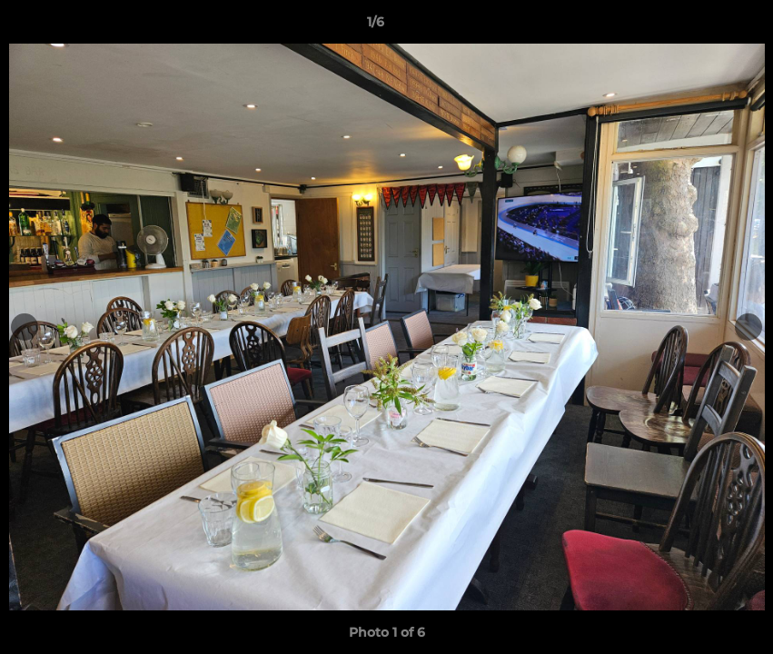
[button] (697, 26)
